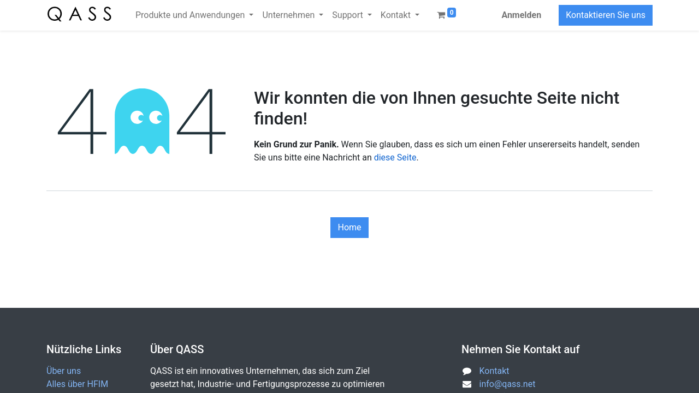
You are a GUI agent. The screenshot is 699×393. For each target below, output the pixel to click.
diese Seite (395, 157)
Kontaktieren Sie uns (605, 15)
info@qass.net (507, 384)
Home (349, 227)
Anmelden (521, 15)
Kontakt (494, 371)
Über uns (63, 371)
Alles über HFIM (77, 384)
